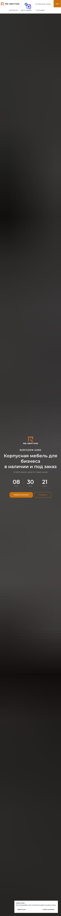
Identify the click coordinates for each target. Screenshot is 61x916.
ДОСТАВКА (26, 10)
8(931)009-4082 (30, 450)
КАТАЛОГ (13, 10)
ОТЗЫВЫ (40, 10)
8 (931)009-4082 (43, 4)
